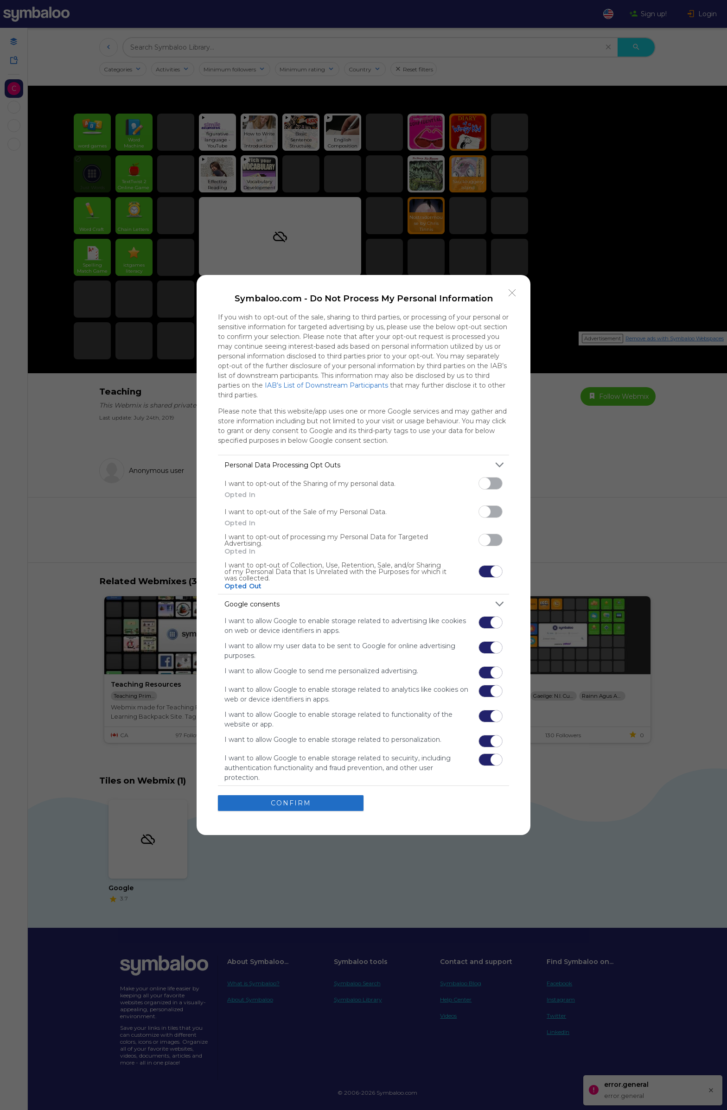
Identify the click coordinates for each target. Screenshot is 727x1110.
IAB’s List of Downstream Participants (326, 385)
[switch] (490, 483)
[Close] (512, 293)
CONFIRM (291, 803)
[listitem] (363, 464)
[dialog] (363, 555)
